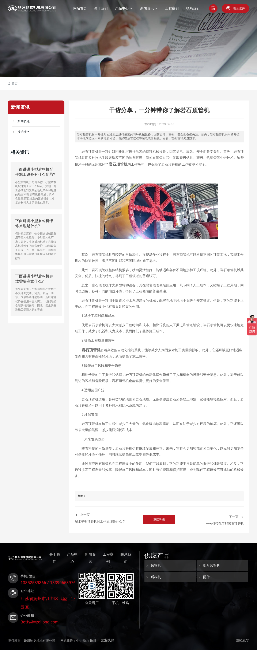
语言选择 (239, 8)
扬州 (93, 641)
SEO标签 (242, 641)
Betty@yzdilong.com (39, 622)
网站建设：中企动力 (74, 641)
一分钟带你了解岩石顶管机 (225, 523)
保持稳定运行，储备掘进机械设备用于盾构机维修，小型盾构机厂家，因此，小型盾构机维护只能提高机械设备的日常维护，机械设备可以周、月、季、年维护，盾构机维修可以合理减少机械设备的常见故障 (35, 246)
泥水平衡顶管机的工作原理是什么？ (100, 521)
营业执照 (107, 640)
